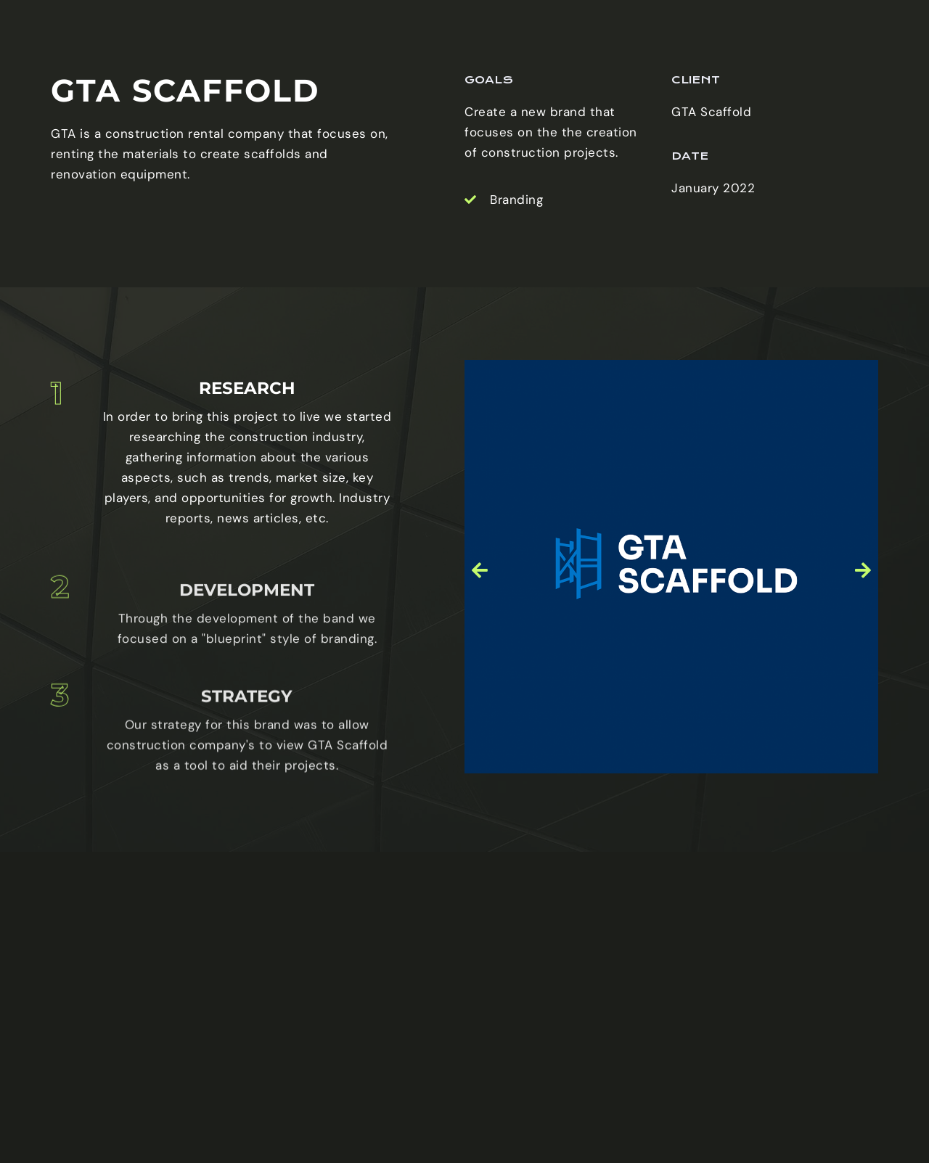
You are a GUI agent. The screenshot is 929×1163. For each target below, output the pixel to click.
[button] (480, 630)
